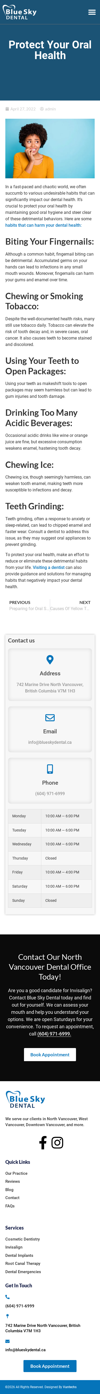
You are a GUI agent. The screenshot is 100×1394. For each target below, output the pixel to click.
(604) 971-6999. (54, 1034)
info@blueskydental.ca (50, 742)
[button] (92, 12)
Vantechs (70, 1387)
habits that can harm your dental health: (44, 225)
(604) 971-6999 (50, 793)
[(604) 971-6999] (7, 1297)
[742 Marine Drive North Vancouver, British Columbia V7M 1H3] (7, 1316)
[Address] (50, 659)
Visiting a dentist (49, 567)
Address (50, 673)
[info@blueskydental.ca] (7, 1341)
